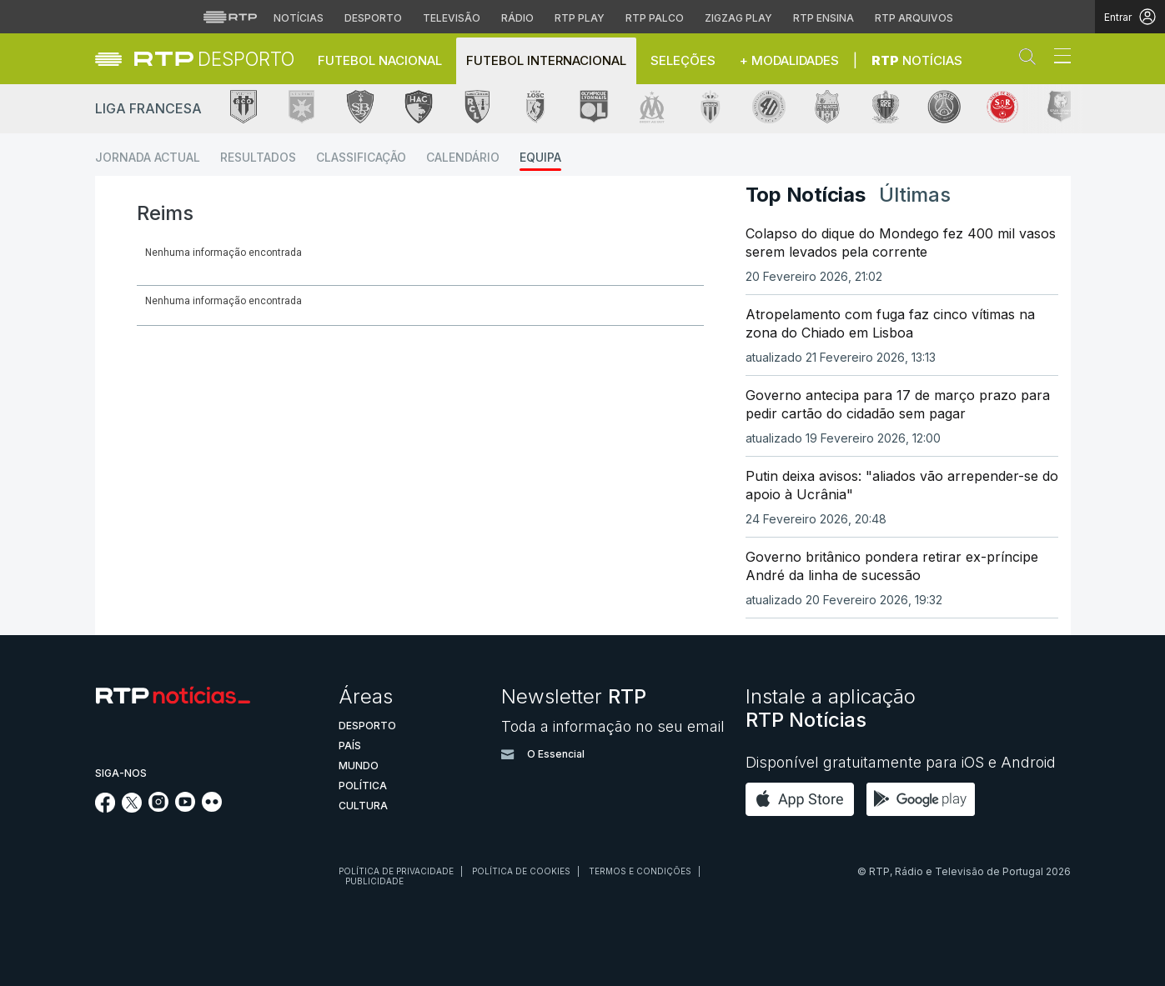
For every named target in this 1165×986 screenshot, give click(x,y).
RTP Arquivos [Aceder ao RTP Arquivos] (914, 18)
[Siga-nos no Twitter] (132, 808)
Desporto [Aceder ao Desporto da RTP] (373, 18)
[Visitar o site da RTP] (230, 16)
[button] (1031, 60)
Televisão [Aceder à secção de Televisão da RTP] (451, 18)
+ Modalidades (789, 60)
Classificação (361, 157)
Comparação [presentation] (468, 299)
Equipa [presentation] (171, 299)
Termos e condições (640, 871)
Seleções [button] (683, 60)
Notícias (916, 60)
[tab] (171, 299)
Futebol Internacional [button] (546, 60)
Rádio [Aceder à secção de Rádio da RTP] (517, 18)
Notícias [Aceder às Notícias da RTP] (299, 18)
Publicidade (374, 881)
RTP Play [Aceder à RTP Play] (580, 18)
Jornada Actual (147, 157)
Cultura (363, 805)
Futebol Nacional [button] (380, 60)
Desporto (367, 725)
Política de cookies (521, 871)
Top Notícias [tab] (806, 195)
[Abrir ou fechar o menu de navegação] (1057, 58)
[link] (214, 59)
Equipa (540, 157)
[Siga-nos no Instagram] (158, 806)
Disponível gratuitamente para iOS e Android (901, 762)
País (350, 745)
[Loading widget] (420, 257)
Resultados (258, 157)
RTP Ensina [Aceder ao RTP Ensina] (823, 18)
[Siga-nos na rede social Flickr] (212, 806)
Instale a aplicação (831, 708)
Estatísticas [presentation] (360, 299)
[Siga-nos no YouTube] (185, 806)
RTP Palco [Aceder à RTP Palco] (654, 18)
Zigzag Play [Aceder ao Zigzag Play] (738, 18)
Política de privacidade (396, 871)
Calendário (463, 157)
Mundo (359, 765)
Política (363, 785)
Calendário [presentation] (255, 299)
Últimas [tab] (915, 195)
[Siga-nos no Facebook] (105, 808)
